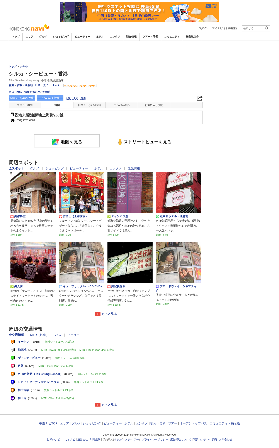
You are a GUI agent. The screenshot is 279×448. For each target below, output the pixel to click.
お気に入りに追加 (75, 98)
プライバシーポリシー (155, 439)
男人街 (16, 286)
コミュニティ (172, 36)
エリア (29, 36)
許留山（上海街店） (73, 216)
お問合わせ (225, 439)
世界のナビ (53, 439)
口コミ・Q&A (89, 105)
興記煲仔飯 (116, 286)
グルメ (43, 36)
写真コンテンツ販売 (205, 439)
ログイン (203, 28)
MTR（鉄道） (40, 335)
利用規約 (95, 439)
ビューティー (82, 36)
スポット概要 (25, 105)
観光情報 (131, 36)
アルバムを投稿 (50, 97)
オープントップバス (193, 423)
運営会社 (82, 439)
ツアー (172, 423)
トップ (16, 36)
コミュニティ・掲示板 (224, 423)
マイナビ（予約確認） (225, 28)
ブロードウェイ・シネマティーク (177, 288)
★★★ (56, 85)
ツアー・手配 (150, 36)
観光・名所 (158, 423)
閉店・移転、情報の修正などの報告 (30, 92)
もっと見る (109, 314)
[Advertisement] (139, 53)
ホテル (100, 36)
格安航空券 (192, 36)
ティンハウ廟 (117, 216)
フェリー (73, 335)
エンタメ (115, 36)
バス (58, 335)
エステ (126, 439)
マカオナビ (68, 439)
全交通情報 (17, 335)
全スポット (17, 168)
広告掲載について (180, 439)
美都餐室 (18, 216)
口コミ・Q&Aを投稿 (21, 97)
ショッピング (61, 36)
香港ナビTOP (48, 423)
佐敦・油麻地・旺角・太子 (32, 85)
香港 (11, 85)
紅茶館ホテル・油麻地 (172, 216)
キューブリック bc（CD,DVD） (81, 286)
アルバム (121, 105)
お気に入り (154, 105)
